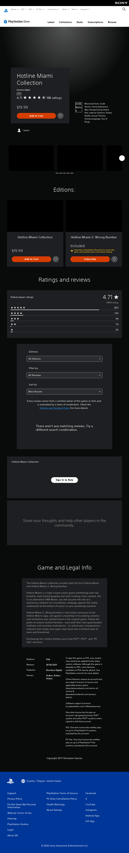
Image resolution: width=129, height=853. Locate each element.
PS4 (30, 9)
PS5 (22, 9)
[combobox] (64, 356)
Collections (65, 18)
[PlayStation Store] (17, 18)
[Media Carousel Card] (31, 155)
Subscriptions (95, 18)
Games (13, 9)
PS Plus (39, 9)
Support (83, 9)
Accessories (52, 9)
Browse (112, 18)
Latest (51, 18)
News (64, 9)
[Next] (122, 155)
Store (73, 9)
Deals (80, 18)
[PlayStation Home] (6, 9)
